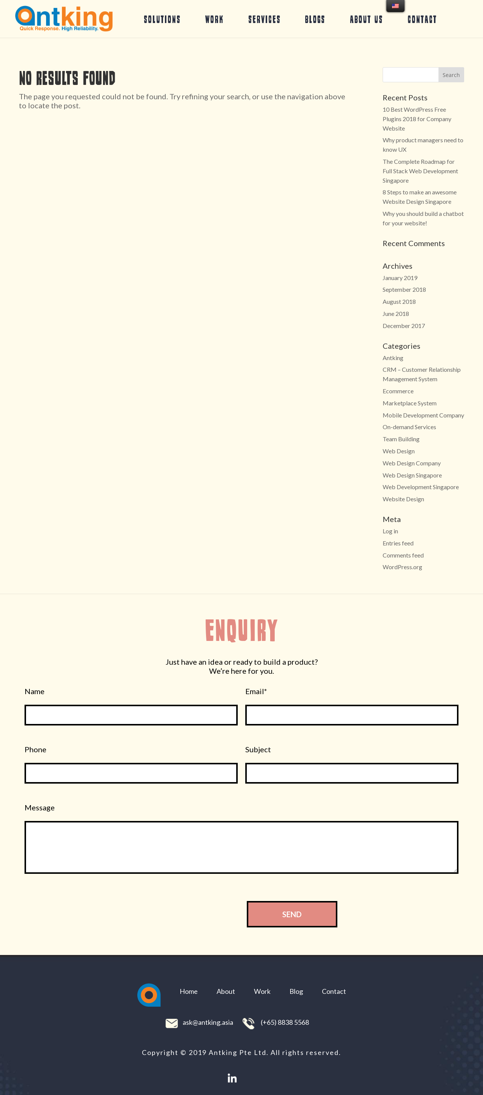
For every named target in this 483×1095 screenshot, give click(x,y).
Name (35, 691)
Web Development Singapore (421, 486)
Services (264, 19)
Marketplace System (410, 403)
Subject (258, 749)
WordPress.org (402, 566)
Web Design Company (412, 463)
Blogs (315, 19)
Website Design (403, 498)
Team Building (401, 438)
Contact (422, 19)
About (226, 991)
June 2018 (396, 313)
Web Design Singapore (412, 475)
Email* (256, 691)
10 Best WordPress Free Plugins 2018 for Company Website (417, 119)
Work (214, 19)
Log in (390, 530)
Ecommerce (398, 390)
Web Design (399, 450)
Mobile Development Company (423, 415)
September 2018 (404, 289)
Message (40, 807)
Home (189, 991)
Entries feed (398, 543)
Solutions (162, 19)
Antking (393, 357)
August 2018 (399, 301)
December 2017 (404, 325)
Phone (35, 749)
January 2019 (400, 277)
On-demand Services (409, 426)
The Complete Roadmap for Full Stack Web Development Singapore (420, 171)
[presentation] (176, 914)
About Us (366, 19)
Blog (296, 991)
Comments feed (403, 555)
